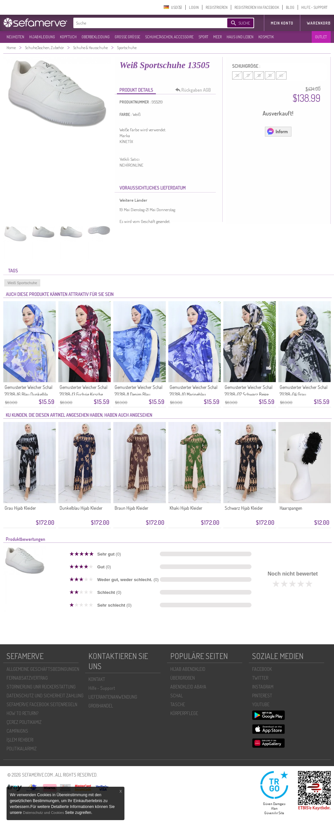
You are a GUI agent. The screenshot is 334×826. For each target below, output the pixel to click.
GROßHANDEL (100, 705)
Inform (277, 131)
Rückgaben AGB (195, 90)
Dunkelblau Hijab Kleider (81, 508)
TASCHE (177, 704)
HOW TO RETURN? (22, 713)
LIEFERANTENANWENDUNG (112, 697)
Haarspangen (291, 508)
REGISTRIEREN (217, 7)
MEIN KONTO (282, 23)
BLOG (290, 7)
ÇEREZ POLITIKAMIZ (24, 722)
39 (270, 75)
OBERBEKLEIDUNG (96, 36)
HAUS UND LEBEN (240, 36)
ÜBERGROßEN (182, 678)
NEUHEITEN (15, 36)
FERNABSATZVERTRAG (27, 678)
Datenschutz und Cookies (44, 813)
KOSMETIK (266, 36)
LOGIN (194, 7)
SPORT (203, 36)
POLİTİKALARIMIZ (22, 748)
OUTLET (321, 36)
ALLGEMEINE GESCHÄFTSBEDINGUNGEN (43, 669)
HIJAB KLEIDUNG (42, 36)
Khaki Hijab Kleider (186, 508)
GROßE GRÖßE (127, 36)
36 (237, 75)
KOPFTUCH (68, 36)
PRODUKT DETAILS (136, 90)
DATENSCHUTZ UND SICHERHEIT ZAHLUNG (45, 695)
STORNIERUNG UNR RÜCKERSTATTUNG (41, 686)
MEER (217, 36)
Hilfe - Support (101, 688)
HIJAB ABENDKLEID (187, 669)
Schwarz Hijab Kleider (244, 508)
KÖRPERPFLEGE (184, 713)
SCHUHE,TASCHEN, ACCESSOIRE (169, 36)
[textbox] (144, 23)
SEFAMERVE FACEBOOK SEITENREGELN (42, 704)
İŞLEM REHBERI (20, 740)
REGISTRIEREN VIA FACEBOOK (256, 7)
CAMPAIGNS (17, 731)
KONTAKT (96, 679)
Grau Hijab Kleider (20, 508)
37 (248, 75)
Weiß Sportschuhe (22, 283)
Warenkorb (319, 23)
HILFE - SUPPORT (314, 7)
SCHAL (176, 695)
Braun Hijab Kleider (131, 508)
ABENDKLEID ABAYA (188, 686)
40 (281, 75)
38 (259, 75)
